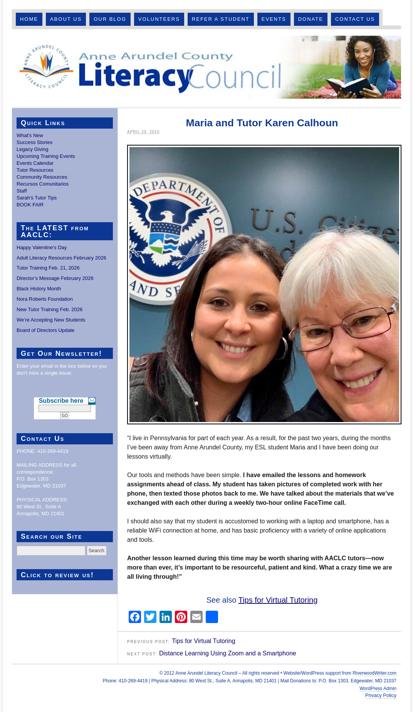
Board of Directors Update (45, 330)
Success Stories (34, 142)
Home (29, 19)
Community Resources (42, 177)
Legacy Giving (32, 149)
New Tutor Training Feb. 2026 (49, 309)
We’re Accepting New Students (51, 320)
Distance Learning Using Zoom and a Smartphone (227, 653)
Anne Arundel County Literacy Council (206, 68)
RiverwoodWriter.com (374, 673)
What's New (30, 135)
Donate (310, 19)
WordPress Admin (377, 688)
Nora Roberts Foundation (45, 299)
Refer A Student (221, 19)
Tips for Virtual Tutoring (278, 600)
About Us (66, 19)
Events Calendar (35, 163)
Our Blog (110, 19)
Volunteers (159, 19)
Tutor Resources (35, 170)
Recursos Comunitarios (43, 184)
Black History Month (39, 289)
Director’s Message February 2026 (55, 278)
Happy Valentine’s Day (42, 247)
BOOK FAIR (30, 205)
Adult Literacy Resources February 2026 (61, 258)
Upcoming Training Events (46, 156)
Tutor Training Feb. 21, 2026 (48, 268)
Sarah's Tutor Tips (37, 198)
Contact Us (355, 19)
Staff (22, 191)
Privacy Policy (380, 695)
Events (274, 19)
